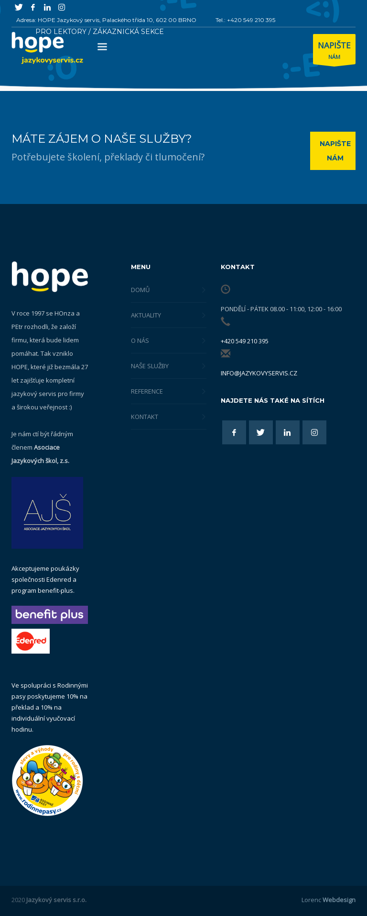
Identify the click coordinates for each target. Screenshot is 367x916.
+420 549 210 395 (245, 341)
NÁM (334, 51)
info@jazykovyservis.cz (259, 373)
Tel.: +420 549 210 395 (245, 19)
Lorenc (329, 899)
